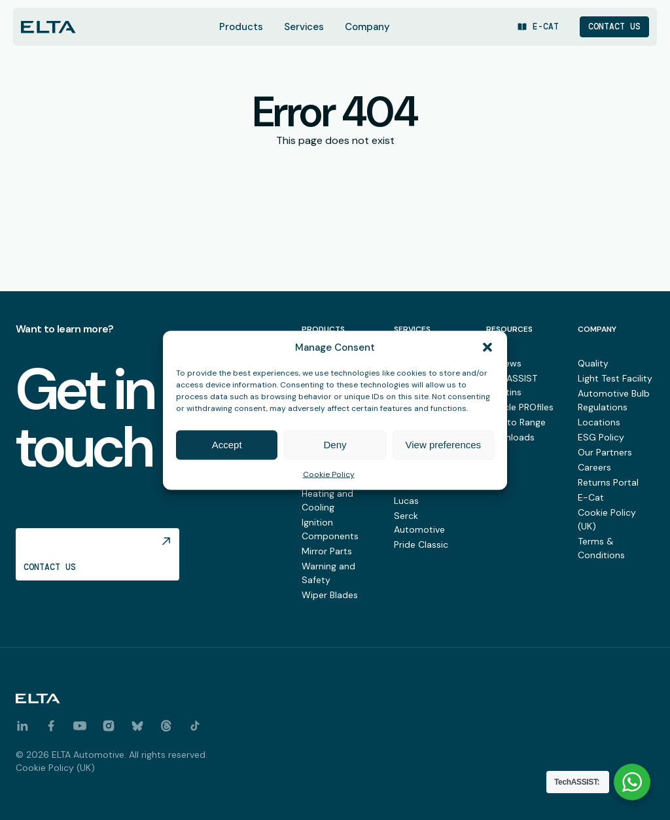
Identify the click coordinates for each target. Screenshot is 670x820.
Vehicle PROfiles (520, 407)
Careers (594, 467)
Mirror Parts (327, 551)
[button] (487, 348)
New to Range (516, 422)
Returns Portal (608, 482)
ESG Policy (601, 437)
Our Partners (605, 452)
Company (367, 26)
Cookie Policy (329, 475)
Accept (227, 445)
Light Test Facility (615, 378)
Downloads (510, 437)
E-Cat (591, 497)
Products (241, 26)
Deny (334, 445)
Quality (593, 363)
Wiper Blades (330, 595)
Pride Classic (421, 544)
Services (304, 26)
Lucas (406, 501)
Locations (599, 422)
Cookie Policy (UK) (55, 768)
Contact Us (614, 26)
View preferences (444, 445)
